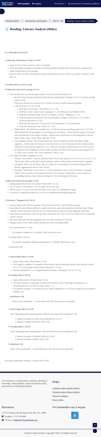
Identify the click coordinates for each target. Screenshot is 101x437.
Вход (97, 4)
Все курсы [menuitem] (36, 4)
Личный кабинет (12, 21)
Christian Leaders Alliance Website (66, 392)
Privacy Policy (58, 400)
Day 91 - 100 (58, 21)
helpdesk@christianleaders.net (26, 420)
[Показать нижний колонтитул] (95, 431)
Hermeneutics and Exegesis (36, 21)
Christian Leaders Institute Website (66, 388)
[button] (58, 3)
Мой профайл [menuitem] (24, 4)
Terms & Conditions (60, 396)
